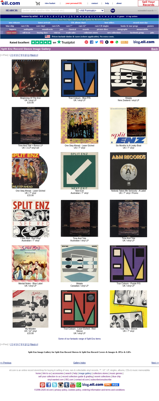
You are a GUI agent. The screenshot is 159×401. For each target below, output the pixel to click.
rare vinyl (40, 26)
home (38, 373)
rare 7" (69, 26)
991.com (69, 379)
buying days (42, 32)
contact (94, 3)
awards (85, 29)
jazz (61, 29)
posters (150, 26)
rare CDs (25, 26)
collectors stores (91, 32)
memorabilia (142, 29)
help (107, 3)
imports (12, 29)
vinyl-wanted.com (56, 379)
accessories (58, 373)
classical (72, 29)
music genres (116, 373)
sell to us (26, 32)
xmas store (11, 32)
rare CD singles (102, 26)
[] (34, 55)
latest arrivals (44, 22)
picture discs (102, 29)
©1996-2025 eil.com (43, 390)
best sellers (109, 22)
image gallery (85, 373)
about (118, 3)
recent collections (103, 376)
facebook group (137, 32)
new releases (14, 22)
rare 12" (82, 26)
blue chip (10, 26)
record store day (140, 22)
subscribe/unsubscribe (101, 379)
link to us (47, 373)
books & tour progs (129, 26)
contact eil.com (82, 379)
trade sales (71, 32)
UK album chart (78, 22)
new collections (114, 32)
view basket (50, 3)
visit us (57, 32)
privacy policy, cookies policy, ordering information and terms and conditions (90, 390)
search (68, 373)
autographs (122, 29)
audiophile (28, 29)
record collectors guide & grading (77, 376)
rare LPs (56, 26)
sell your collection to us (49, 376)
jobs (152, 32)
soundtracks (47, 29)
